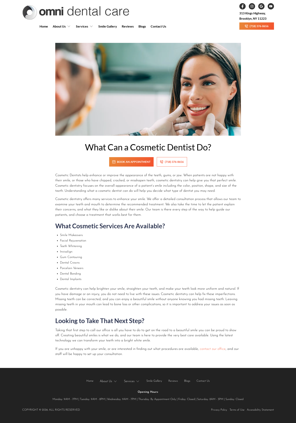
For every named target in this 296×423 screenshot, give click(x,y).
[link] (75, 12)
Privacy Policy (219, 409)
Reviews (128, 26)
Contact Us (158, 26)
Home (44, 26)
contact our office (213, 349)
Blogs (142, 26)
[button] (62, 28)
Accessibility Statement (260, 409)
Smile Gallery (107, 26)
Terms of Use (237, 409)
